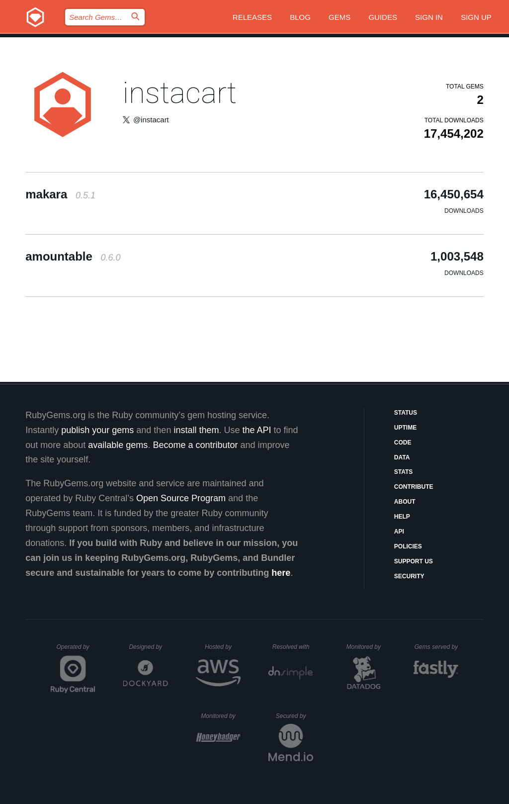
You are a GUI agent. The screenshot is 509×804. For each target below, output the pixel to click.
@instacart (151, 119)
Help (402, 516)
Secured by (294, 716)
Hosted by (223, 646)
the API (256, 430)
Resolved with (292, 646)
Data (402, 457)
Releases (252, 17)
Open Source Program (181, 498)
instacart (179, 92)
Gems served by (437, 646)
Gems (339, 17)
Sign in (429, 17)
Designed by (148, 646)
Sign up (476, 17)
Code (403, 442)
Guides (382, 17)
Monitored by (366, 646)
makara (60, 194)
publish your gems (97, 430)
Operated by (76, 650)
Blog (300, 17)
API (399, 531)
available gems (118, 445)
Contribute (413, 486)
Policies (408, 546)
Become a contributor (195, 445)
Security (409, 576)
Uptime (405, 427)
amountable (72, 256)
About (405, 501)
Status (405, 412)
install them (196, 430)
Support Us (413, 561)
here (280, 573)
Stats (403, 471)
